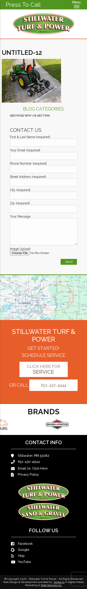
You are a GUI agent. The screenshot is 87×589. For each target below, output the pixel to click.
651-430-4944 (53, 385)
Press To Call (23, 4)
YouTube (21, 562)
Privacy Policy (25, 474)
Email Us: (29, 468)
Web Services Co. (51, 585)
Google (20, 550)
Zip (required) (20, 203)
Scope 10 (59, 582)
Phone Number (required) (28, 163)
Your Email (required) (25, 150)
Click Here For (43, 369)
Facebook (22, 544)
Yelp (18, 556)
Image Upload (20, 249)
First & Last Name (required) (30, 137)
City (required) (20, 190)
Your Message (20, 216)
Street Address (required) (28, 177)
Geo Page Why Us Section (30, 115)
